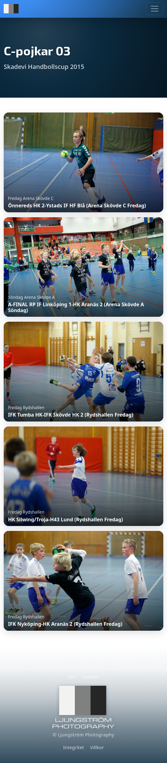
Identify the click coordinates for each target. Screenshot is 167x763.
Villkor (97, 747)
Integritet (73, 747)
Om (72, 677)
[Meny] (154, 8)
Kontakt (90, 677)
